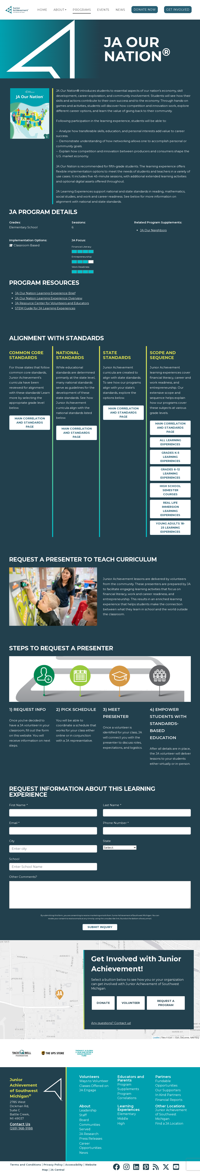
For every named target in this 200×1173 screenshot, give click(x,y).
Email (14, 823)
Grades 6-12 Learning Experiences (170, 473)
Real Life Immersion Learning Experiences (170, 509)
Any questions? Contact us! (111, 1023)
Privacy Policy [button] (53, 1164)
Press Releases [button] (90, 1138)
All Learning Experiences (170, 442)
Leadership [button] (87, 1110)
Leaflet (156, 1037)
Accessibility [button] (74, 1164)
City (11, 841)
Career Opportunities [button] (90, 1146)
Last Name (112, 805)
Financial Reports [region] (168, 1100)
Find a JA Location (169, 1123)
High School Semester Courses (170, 490)
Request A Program (165, 1003)
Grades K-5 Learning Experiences (170, 457)
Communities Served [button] (89, 1127)
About (59, 10)
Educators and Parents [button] (130, 1078)
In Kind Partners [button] (168, 1095)
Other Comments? (23, 877)
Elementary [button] (126, 1114)
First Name (18, 805)
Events (103, 10)
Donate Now (145, 9)
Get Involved (177, 9)
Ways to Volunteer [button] (93, 1081)
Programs (82, 10)
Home (42, 10)
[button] (65, 10)
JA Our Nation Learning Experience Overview (48, 298)
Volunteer (131, 1003)
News (120, 10)
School (14, 859)
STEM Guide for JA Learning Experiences (45, 308)
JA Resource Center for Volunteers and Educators (52, 303)
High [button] (121, 1123)
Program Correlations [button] (126, 1096)
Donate (103, 1003)
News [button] (83, 1153)
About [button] (84, 1106)
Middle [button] (122, 1118)
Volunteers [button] (89, 1077)
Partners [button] (163, 1077)
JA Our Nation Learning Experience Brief (45, 293)
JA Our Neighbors (153, 230)
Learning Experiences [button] (128, 1107)
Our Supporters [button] (167, 1090)
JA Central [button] (57, 1169)
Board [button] (84, 1120)
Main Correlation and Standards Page (30, 422)
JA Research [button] (88, 1134)
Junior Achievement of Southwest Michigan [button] (171, 1114)
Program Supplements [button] (128, 1087)
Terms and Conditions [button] (25, 1164)
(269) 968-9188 (21, 1128)
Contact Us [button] (20, 1124)
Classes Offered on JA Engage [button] (93, 1088)
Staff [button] (83, 1115)
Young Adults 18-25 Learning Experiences (170, 527)
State (107, 841)
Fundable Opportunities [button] (166, 1083)
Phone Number (116, 823)
